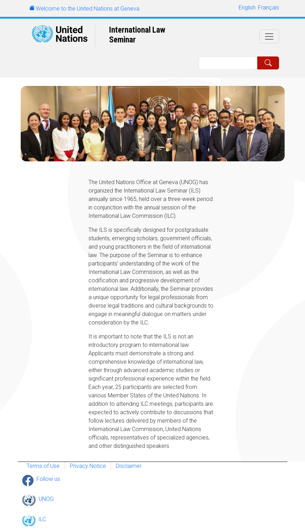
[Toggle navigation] (269, 36)
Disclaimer (128, 466)
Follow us (48, 479)
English (247, 7)
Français (268, 7)
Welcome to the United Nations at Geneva (87, 8)
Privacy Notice (88, 466)
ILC (42, 519)
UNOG (46, 499)
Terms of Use (43, 466)
